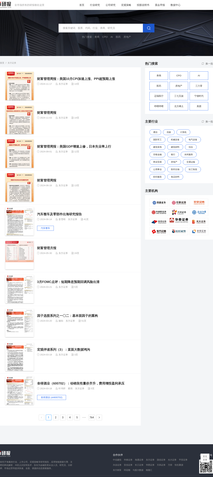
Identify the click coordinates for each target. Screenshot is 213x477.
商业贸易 (157, 162)
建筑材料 (175, 147)
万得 (170, 465)
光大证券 (172, 460)
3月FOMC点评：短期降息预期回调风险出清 (68, 282)
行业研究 (95, 5)
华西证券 (150, 465)
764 (92, 417)
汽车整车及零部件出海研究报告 (59, 214)
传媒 (169, 132)
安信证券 (128, 465)
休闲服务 (188, 154)
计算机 (183, 132)
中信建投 (117, 460)
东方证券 (63, 84)
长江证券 (139, 465)
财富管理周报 (46, 112)
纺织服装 (157, 177)
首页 (81, 5)
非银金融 (157, 154)
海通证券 (139, 460)
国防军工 (157, 139)
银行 (173, 154)
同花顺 (127, 470)
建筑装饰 (157, 147)
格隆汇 (149, 470)
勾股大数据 (138, 470)
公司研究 (111, 5)
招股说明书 (143, 5)
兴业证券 (117, 465)
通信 (155, 132)
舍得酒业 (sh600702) (51, 397)
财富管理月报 (46, 248)
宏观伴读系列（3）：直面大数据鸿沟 (63, 349)
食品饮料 (175, 177)
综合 (191, 147)
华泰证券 (128, 460)
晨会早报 (160, 5)
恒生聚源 (179, 465)
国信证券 (161, 460)
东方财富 (117, 470)
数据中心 (176, 5)
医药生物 (175, 169)
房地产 (174, 162)
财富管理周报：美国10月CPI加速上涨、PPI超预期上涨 (76, 79)
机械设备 (175, 139)
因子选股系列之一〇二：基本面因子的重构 (67, 316)
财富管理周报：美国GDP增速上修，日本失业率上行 (74, 146)
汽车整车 (45, 228)
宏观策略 (126, 5)
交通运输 (191, 162)
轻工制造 (193, 169)
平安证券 (183, 460)
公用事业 (157, 169)
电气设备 (193, 139)
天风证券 (161, 465)
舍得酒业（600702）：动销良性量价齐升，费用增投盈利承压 (80, 383)
